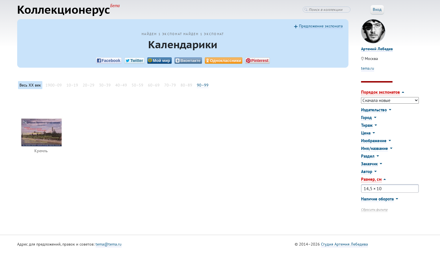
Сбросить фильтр (374, 209)
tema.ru (367, 68)
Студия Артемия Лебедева (344, 244)
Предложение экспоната (321, 26)
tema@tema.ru (109, 244)
